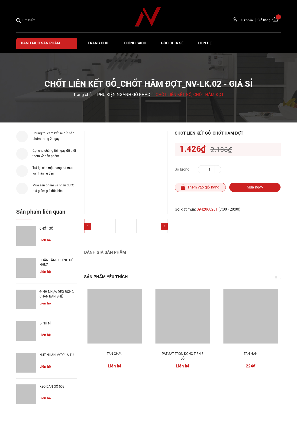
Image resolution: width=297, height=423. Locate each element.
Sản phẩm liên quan (40, 211)
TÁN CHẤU (115, 354)
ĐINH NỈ (45, 323)
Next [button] (164, 226)
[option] (126, 172)
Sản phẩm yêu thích (106, 276)
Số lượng (182, 169)
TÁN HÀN (251, 354)
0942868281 (207, 209)
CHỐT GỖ (46, 228)
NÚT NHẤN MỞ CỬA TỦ (56, 355)
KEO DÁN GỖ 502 (52, 386)
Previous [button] (87, 226)
